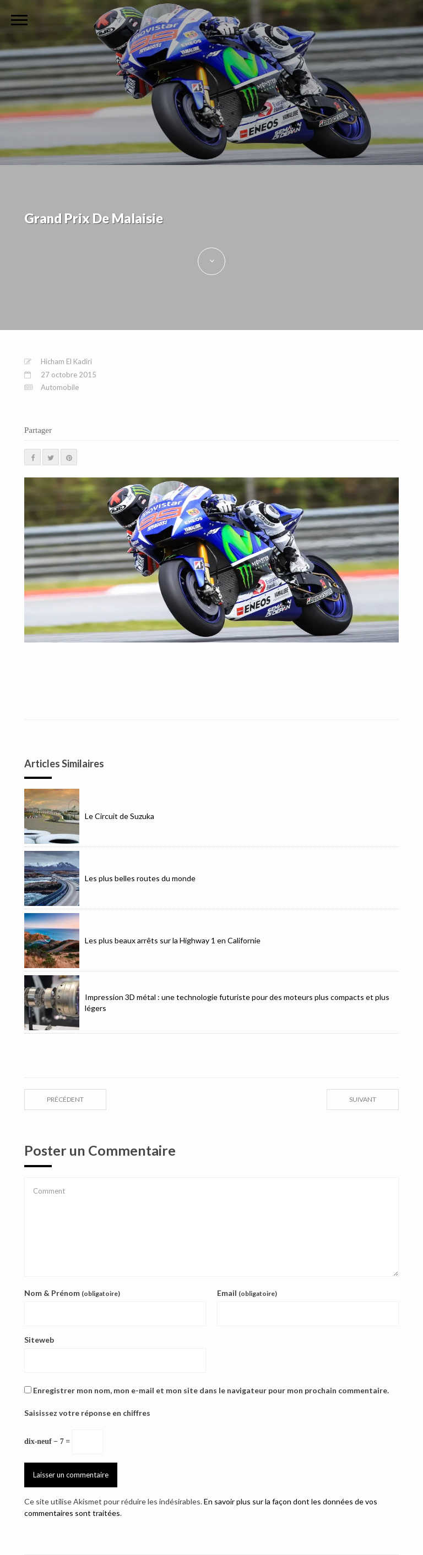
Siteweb (39, 1339)
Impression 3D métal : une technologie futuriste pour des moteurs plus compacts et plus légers (206, 1002)
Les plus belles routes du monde (110, 878)
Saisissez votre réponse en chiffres (87, 1412)
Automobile (60, 387)
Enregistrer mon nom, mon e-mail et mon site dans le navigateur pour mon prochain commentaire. (211, 1390)
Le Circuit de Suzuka (89, 816)
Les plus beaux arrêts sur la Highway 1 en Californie (142, 940)
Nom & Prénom (72, 1293)
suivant (362, 1099)
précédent (65, 1099)
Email (247, 1293)
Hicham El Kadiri (66, 361)
